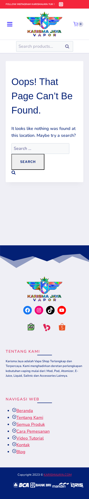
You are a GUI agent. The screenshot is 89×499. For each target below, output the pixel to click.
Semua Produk (30, 424)
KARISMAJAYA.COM (58, 475)
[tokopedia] (29, 328)
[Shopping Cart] (78, 24)
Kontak (23, 445)
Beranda (24, 410)
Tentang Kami (29, 417)
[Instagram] (61, 4)
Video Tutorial (30, 438)
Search (68, 46)
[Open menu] (10, 24)
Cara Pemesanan (33, 431)
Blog (20, 452)
